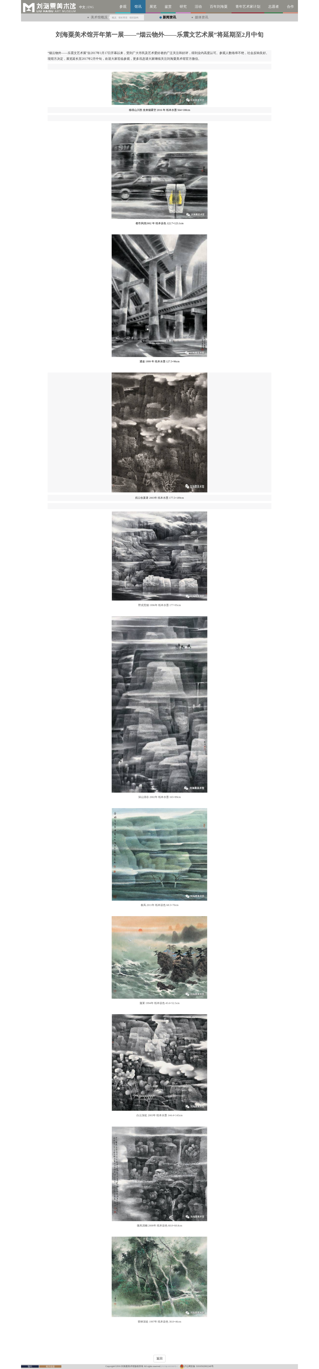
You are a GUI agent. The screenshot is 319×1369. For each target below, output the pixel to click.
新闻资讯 (169, 17)
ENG (91, 7)
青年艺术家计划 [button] (247, 6)
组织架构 (134, 17)
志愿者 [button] (273, 6)
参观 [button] (122, 6)
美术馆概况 (99, 17)
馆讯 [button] (138, 6)
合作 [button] (290, 6)
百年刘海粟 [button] (219, 6)
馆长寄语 (123, 17)
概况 (114, 17)
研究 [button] (183, 6)
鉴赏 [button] (168, 6)
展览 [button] (153, 6)
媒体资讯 (201, 17)
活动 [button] (198, 6)
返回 (159, 1358)
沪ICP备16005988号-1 (169, 1366)
